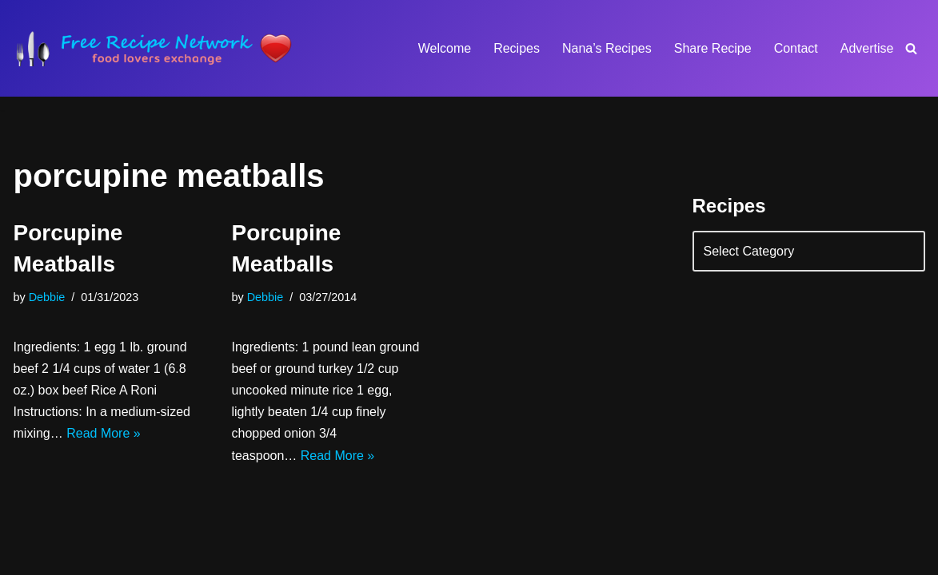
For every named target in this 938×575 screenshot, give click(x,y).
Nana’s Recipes (607, 48)
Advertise (867, 48)
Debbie (47, 297)
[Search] (911, 48)
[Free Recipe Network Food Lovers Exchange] (153, 48)
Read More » (103, 433)
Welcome (444, 48)
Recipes (516, 48)
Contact (796, 48)
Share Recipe (713, 48)
